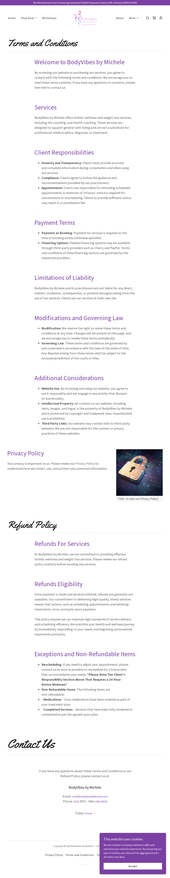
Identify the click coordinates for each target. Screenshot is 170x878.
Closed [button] (88, 813)
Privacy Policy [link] (54, 855)
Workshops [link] (49, 18)
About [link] (120, 18)
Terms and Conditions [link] (80, 855)
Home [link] (12, 18)
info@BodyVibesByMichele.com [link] (90, 796)
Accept (132, 866)
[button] (29, 18)
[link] (85, 17)
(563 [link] (75, 801)
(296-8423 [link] (100, 801)
